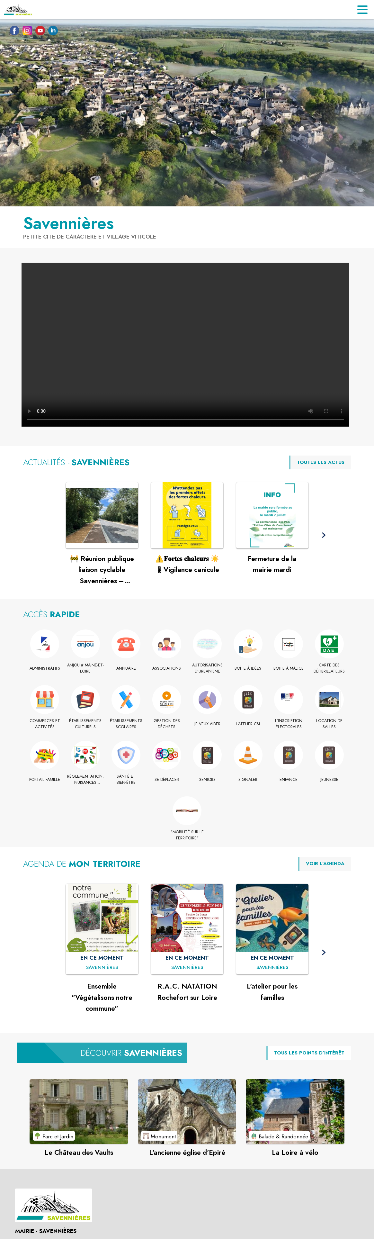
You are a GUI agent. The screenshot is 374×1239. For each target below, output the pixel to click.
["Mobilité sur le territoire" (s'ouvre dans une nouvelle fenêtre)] (187, 835)
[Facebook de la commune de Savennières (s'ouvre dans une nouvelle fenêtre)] (12, 32)
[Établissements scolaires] (126, 724)
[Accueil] (17, 9)
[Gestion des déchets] (167, 724)
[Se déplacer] (167, 779)
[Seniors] (207, 779)
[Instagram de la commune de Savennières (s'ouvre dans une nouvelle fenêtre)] (25, 32)
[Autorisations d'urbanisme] (207, 668)
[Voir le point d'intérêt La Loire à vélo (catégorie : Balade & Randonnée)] (295, 1111)
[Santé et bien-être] (126, 779)
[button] (323, 535)
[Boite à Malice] (288, 668)
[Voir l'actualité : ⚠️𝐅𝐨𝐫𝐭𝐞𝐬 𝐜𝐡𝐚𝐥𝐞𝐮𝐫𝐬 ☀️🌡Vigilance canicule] (187, 515)
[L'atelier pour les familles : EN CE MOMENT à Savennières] (272, 968)
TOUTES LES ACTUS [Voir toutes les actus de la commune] (320, 462)
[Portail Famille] (45, 779)
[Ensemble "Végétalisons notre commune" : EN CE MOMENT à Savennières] (102, 968)
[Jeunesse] (329, 779)
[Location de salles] (329, 724)
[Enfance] (288, 779)
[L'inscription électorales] (288, 724)
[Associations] (167, 668)
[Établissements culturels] (85, 724)
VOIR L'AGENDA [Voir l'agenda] (325, 863)
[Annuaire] (126, 668)
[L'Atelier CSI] (248, 724)
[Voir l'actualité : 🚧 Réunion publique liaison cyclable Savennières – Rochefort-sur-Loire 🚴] (102, 515)
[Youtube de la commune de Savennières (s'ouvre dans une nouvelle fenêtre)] (38, 32)
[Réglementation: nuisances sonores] (85, 779)
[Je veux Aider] (207, 724)
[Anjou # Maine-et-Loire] (85, 668)
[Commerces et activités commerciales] (45, 724)
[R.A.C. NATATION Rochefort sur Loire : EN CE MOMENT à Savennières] (187, 968)
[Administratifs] (45, 668)
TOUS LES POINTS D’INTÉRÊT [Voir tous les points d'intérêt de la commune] (309, 1052)
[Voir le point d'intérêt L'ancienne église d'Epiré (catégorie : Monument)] (187, 1111)
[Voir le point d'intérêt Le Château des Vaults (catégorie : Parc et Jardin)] (79, 1111)
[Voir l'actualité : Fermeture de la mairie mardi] (272, 515)
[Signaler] (248, 779)
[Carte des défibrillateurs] (329, 668)
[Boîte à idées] (248, 668)
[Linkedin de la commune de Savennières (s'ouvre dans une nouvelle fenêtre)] (51, 32)
